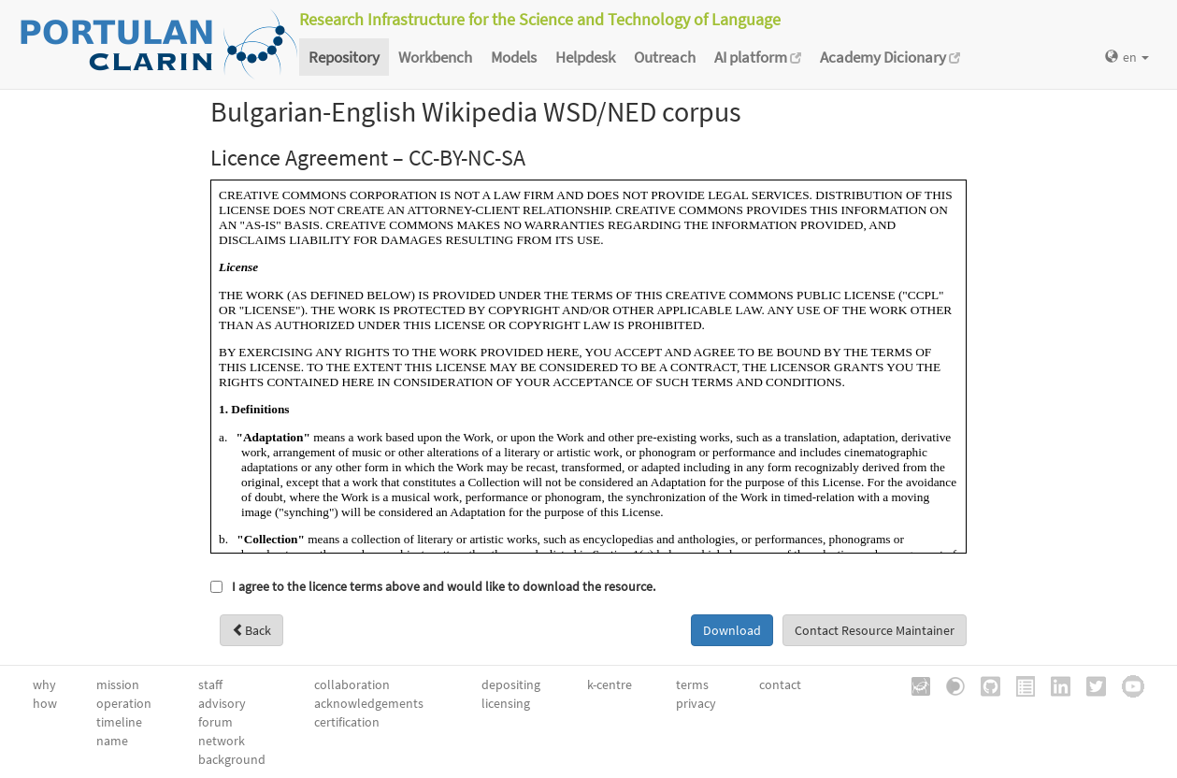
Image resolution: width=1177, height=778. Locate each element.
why (44, 684)
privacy (696, 703)
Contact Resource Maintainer (875, 630)
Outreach (665, 57)
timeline (119, 721)
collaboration (352, 684)
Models (514, 57)
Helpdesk (585, 57)
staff (210, 684)
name (112, 740)
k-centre (609, 684)
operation (123, 703)
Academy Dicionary (890, 57)
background (232, 759)
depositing (510, 684)
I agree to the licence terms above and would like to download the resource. (443, 586)
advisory (222, 703)
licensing (505, 703)
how (45, 703)
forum (215, 721)
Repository (344, 57)
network (221, 740)
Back (251, 630)
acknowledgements (368, 703)
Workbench (435, 57)
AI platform (757, 57)
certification (347, 721)
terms (692, 684)
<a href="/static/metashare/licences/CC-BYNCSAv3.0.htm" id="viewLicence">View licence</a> (588, 367)
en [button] (1127, 57)
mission (117, 684)
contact (780, 684)
